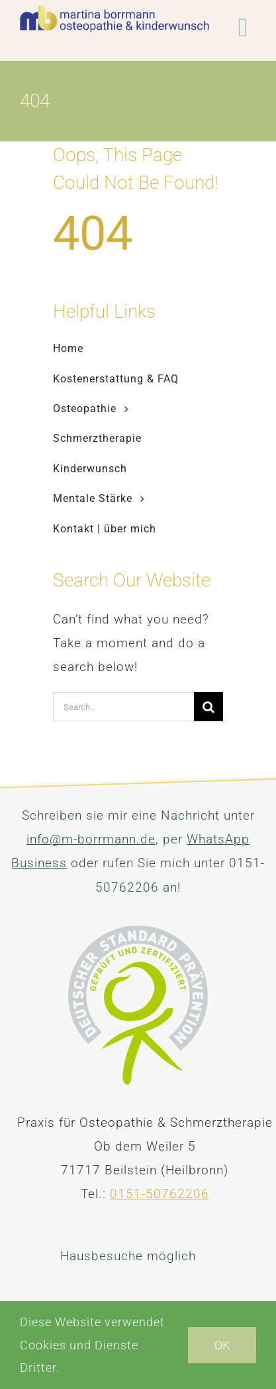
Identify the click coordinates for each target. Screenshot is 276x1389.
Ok (222, 1345)
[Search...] (123, 706)
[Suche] (208, 706)
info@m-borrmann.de (91, 839)
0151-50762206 (159, 1193)
